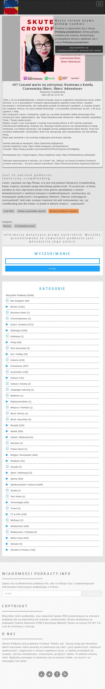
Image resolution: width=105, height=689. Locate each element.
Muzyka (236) (18, 425)
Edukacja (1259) (19, 330)
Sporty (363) (17, 479)
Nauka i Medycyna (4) (22, 437)
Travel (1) (16, 508)
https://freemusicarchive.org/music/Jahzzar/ (77, 163)
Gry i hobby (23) (19, 354)
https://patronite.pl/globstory (48, 143)
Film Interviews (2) (20, 348)
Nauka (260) (17, 431)
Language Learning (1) (22, 390)
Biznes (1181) (18, 307)
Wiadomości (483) (20, 526)
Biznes (7, 226)
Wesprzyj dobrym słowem (64, 211)
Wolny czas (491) (20, 538)
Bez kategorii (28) (20, 301)
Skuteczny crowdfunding (26, 178)
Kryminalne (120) (19, 372)
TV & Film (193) (19, 514)
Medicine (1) (17, 396)
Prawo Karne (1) (19, 449)
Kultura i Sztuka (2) (21, 384)
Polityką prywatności (68, 32)
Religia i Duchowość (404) (24, 455)
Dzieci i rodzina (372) (22, 324)
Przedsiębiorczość (25, 226)
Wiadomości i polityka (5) (24, 532)
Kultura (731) (17, 378)
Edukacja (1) (17, 336)
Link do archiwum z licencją (18, 626)
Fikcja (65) (16, 342)
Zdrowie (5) (16, 544)
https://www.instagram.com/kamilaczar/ (48, 146)
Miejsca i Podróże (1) (22, 407)
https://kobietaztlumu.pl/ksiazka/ (78, 155)
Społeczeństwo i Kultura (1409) (27, 484)
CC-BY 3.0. (94, 623)
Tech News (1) (18, 496)
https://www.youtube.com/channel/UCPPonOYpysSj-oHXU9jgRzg (46, 149)
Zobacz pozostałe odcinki (31, 211)
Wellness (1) (17, 520)
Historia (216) (18, 360)
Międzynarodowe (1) (21, 401)
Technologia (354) (20, 502)
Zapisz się (91, 593)
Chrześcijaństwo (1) (21, 318)
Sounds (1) (16, 467)
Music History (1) (19, 413)
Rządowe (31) (18, 461)
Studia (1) (16, 490)
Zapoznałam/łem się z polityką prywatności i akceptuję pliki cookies (79, 49)
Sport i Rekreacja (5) (21, 473)
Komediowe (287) (20, 366)
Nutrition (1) (17, 443)
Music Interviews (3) (21, 419)
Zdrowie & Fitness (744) (23, 550)
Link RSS (9, 211)
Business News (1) (20, 313)
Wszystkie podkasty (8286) (20, 295)
